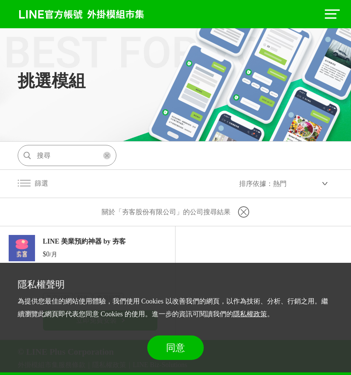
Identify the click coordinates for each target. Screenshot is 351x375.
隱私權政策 (250, 314)
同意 (175, 348)
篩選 (33, 183)
